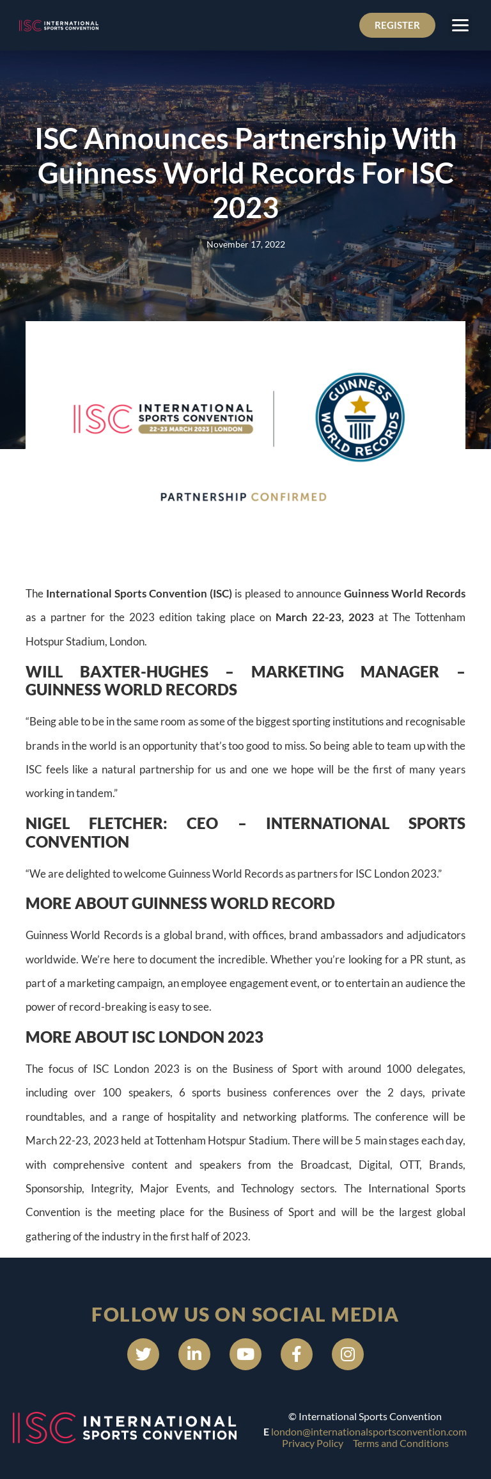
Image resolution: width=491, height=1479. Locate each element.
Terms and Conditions (401, 1443)
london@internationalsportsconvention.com (369, 1431)
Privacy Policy (312, 1443)
